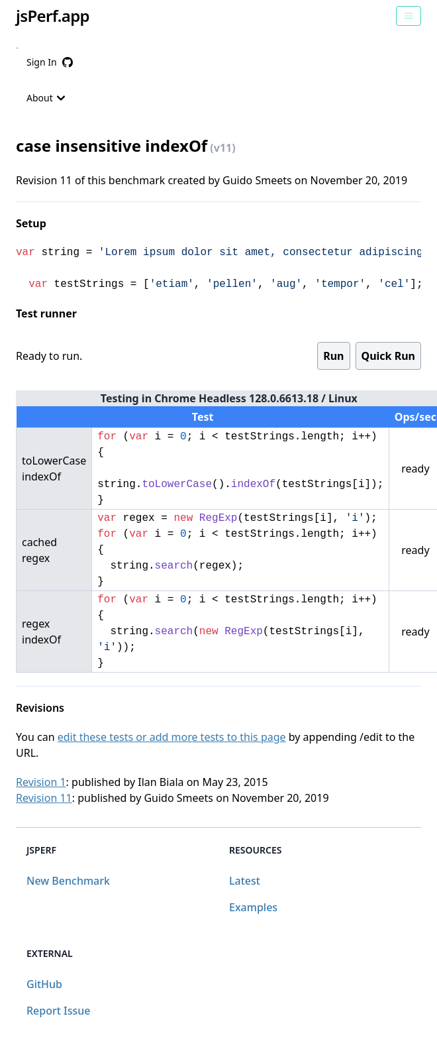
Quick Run (388, 356)
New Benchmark (68, 880)
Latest (244, 880)
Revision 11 (44, 798)
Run (333, 356)
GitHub (44, 984)
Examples (253, 907)
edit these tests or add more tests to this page (172, 737)
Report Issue (58, 1010)
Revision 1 (41, 782)
